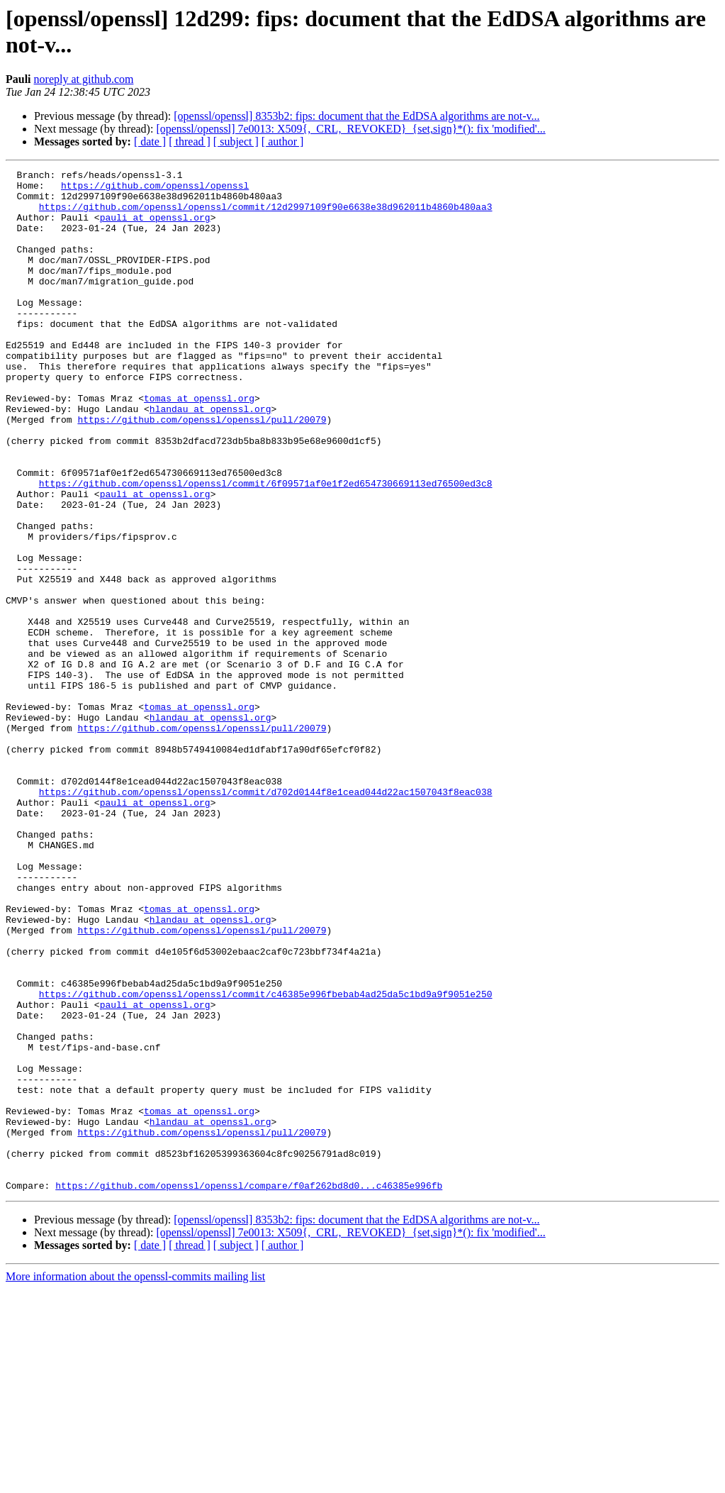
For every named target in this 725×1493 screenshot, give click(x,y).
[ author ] (283, 141)
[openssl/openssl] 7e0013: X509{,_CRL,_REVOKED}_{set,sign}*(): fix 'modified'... (350, 129)
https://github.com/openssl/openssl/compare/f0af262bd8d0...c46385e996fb (248, 1389)
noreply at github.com (84, 79)
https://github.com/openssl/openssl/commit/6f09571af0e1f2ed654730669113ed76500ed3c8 (266, 546)
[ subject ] (236, 141)
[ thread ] (189, 141)
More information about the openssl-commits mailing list (135, 1481)
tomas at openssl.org (199, 444)
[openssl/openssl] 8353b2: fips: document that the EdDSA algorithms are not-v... (356, 116)
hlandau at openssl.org (210, 457)
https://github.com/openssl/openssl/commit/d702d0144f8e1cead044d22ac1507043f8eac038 (266, 917)
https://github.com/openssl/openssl (155, 189)
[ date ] (150, 141)
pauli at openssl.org (155, 227)
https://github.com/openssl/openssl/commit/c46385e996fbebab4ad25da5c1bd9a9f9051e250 (266, 1159)
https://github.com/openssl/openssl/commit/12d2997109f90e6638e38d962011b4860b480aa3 (266, 215)
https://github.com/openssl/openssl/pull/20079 (201, 470)
